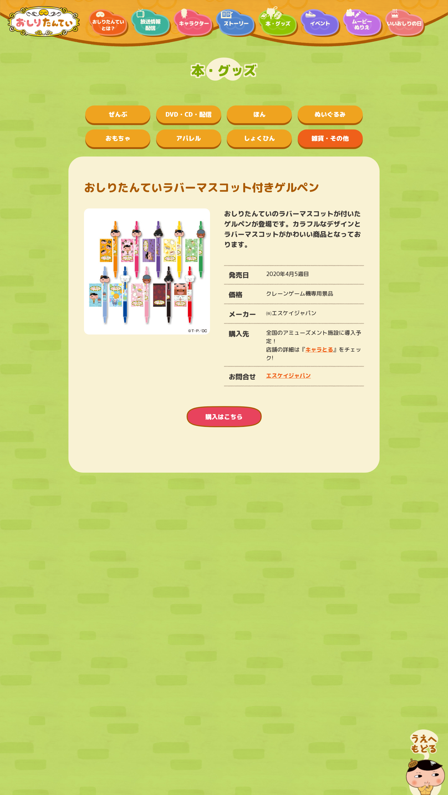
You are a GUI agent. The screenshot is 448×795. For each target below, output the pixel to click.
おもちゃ (117, 138)
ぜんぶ (118, 114)
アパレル (188, 138)
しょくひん (259, 138)
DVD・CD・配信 (189, 114)
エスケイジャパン (288, 376)
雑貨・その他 (330, 138)
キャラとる (319, 349)
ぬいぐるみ (330, 114)
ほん (259, 114)
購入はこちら (224, 416)
